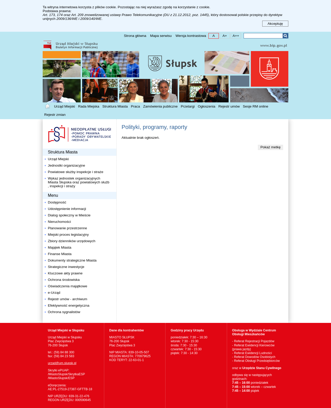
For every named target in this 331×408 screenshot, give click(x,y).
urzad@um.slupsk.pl (62, 363)
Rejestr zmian (55, 115)
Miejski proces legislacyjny (68, 234)
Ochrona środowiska (64, 280)
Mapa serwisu (160, 36)
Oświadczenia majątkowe (67, 286)
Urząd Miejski (64, 106)
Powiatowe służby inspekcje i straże (75, 172)
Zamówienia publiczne (160, 106)
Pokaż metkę (270, 147)
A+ (223, 35)
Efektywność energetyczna (68, 305)
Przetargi (188, 106)
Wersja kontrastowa (191, 36)
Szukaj (285, 35)
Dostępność (57, 202)
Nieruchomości (59, 222)
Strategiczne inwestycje (66, 267)
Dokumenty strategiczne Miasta (72, 260)
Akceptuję (275, 24)
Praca (135, 106)
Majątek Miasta (59, 247)
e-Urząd (54, 293)
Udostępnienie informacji (67, 209)
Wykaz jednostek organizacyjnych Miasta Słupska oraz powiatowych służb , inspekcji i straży (78, 182)
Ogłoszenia (206, 106)
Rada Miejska (88, 106)
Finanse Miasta (60, 254)
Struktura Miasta (115, 106)
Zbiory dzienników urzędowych (71, 241)
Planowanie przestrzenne (67, 228)
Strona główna (135, 36)
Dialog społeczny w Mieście (69, 215)
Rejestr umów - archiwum (67, 299)
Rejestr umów (229, 106)
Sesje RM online (255, 106)
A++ (235, 35)
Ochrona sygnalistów (64, 312)
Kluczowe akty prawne (65, 273)
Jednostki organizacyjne (66, 165)
